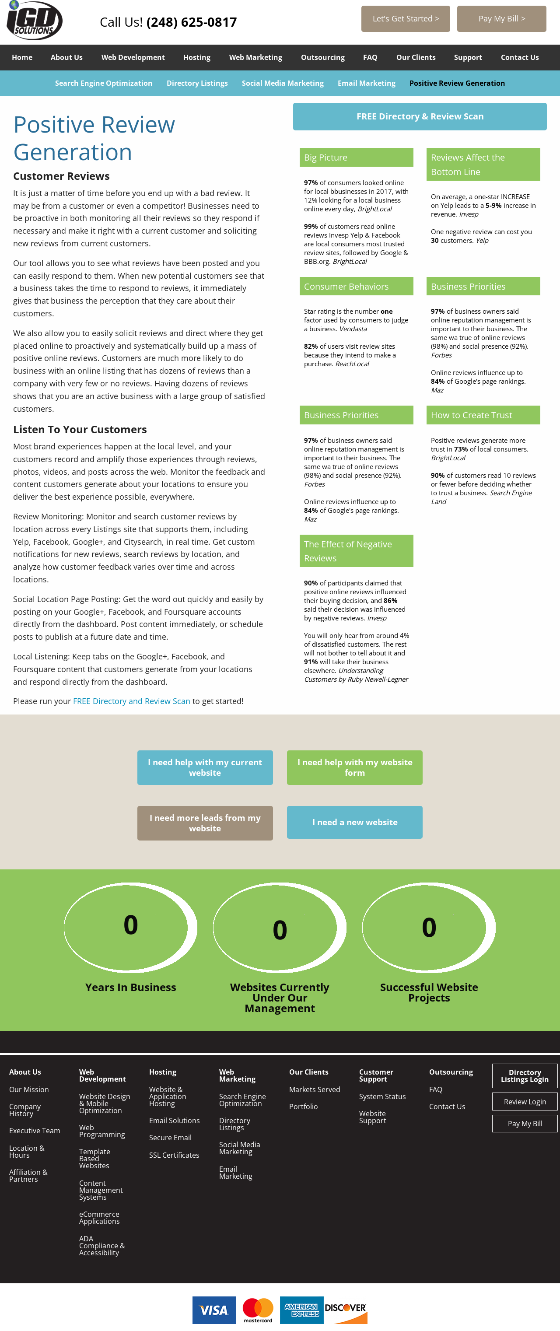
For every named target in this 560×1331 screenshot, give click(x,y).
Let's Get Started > (408, 18)
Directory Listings (197, 83)
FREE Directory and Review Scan (131, 701)
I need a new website (448, 767)
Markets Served (314, 1034)
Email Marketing (367, 83)
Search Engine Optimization (104, 83)
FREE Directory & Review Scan (420, 116)
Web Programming (102, 1075)
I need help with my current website (112, 767)
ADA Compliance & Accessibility (102, 1190)
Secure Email (170, 1082)
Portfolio (303, 1051)
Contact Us (520, 57)
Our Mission (29, 1034)
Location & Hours (27, 1096)
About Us (67, 57)
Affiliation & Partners (28, 1120)
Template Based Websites (94, 1103)
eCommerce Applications (99, 1162)
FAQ (370, 57)
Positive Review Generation (457, 83)
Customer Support (376, 1020)
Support (468, 57)
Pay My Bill (525, 1068)
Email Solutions (174, 1065)
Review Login (525, 1046)
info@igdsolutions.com (296, 1281)
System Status (382, 1041)
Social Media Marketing (283, 83)
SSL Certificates (174, 1099)
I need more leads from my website (336, 767)
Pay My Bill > (502, 18)
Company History (25, 1054)
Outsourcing (323, 57)
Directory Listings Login (525, 1020)
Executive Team (34, 1075)
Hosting (196, 57)
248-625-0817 (379, 1281)
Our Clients (416, 57)
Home (22, 57)
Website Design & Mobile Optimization (104, 1048)
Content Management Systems (101, 1134)
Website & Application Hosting (167, 1041)
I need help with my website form (224, 767)
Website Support (372, 1061)
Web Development (133, 57)
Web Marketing (255, 57)
